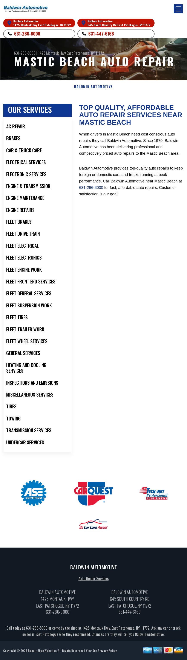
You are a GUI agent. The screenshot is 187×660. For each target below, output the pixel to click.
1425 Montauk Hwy (52, 53)
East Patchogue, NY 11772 (85, 53)
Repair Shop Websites (42, 651)
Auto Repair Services (93, 579)
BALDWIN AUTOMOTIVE (93, 87)
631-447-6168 (101, 34)
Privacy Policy (107, 651)
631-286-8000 (27, 34)
